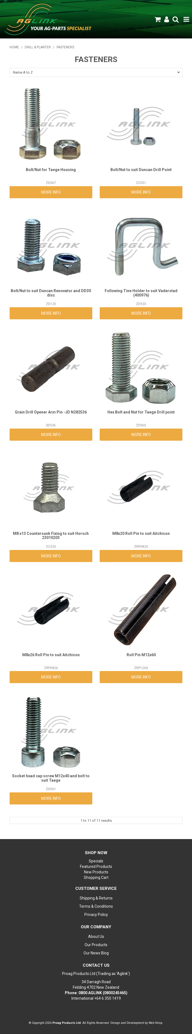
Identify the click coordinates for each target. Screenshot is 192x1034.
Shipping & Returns (96, 898)
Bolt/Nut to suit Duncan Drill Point (141, 169)
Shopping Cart (96, 877)
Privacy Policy (96, 914)
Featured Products (96, 866)
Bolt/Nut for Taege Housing (51, 169)
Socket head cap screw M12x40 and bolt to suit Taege (51, 778)
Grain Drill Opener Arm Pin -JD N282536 (51, 412)
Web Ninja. (156, 1023)
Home (14, 47)
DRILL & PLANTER (38, 47)
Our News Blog (96, 953)
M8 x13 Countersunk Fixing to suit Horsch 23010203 (51, 535)
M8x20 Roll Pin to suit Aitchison (141, 533)
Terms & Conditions (96, 906)
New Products (96, 872)
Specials (96, 861)
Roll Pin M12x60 (141, 655)
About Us (96, 936)
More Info (51, 192)
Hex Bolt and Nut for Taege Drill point (141, 412)
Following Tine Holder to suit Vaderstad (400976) (141, 293)
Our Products (96, 945)
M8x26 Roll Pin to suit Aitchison (51, 655)
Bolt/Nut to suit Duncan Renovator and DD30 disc (51, 293)
